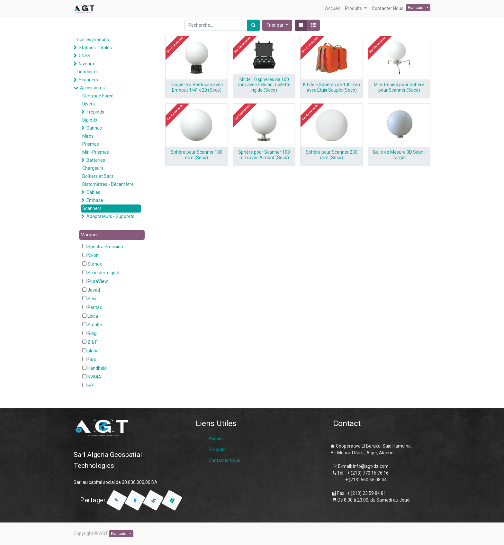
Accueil (216, 438)
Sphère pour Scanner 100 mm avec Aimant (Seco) (264, 155)
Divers (88, 103)
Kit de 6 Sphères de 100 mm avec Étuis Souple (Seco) (331, 87)
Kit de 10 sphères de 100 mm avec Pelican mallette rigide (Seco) (264, 85)
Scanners (88, 79)
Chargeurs (93, 168)
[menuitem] (332, 8)
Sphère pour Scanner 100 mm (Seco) (196, 155)
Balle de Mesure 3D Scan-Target (399, 155)
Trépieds (95, 111)
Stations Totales (95, 47)
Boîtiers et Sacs (98, 176)
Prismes (90, 144)
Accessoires (92, 87)
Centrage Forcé (97, 95)
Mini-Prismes (95, 152)
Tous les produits (92, 39)
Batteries (95, 160)
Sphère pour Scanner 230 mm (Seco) (331, 155)
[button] (277, 25)
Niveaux (87, 63)
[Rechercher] (253, 25)
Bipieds (89, 120)
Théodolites (87, 71)
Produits (217, 449)
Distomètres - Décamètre (108, 184)
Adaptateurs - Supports (110, 216)
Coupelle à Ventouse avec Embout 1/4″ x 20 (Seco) (196, 87)
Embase (94, 200)
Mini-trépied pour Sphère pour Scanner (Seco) (399, 87)
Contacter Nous (224, 460)
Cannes (94, 128)
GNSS (84, 55)
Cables (93, 192)
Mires (88, 136)
